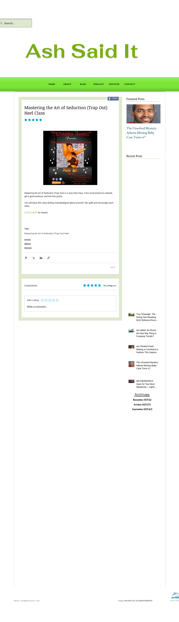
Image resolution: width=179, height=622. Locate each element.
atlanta (27, 243)
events (27, 239)
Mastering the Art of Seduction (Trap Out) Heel (46, 233)
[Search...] (14, 23)
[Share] (113, 98)
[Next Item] (155, 113)
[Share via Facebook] (25, 257)
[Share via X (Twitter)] (33, 257)
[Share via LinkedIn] (41, 257)
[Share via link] (48, 257)
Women (28, 248)
